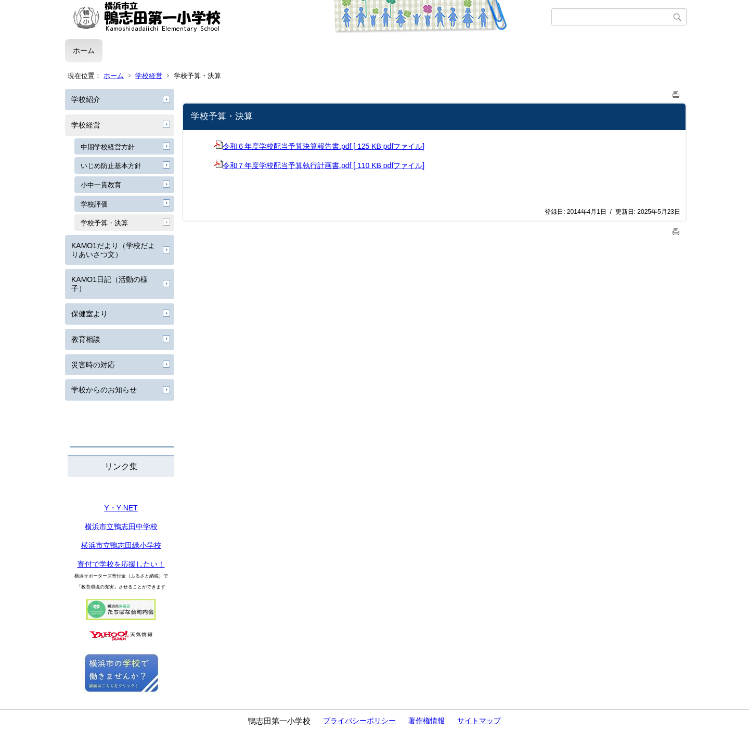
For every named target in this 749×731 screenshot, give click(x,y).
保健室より (89, 314)
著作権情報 (426, 720)
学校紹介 (85, 99)
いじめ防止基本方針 (111, 166)
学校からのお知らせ (104, 390)
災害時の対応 (93, 365)
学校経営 (148, 76)
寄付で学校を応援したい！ (121, 564)
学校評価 (94, 204)
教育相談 (85, 339)
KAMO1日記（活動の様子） (109, 283)
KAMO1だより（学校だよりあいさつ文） (113, 250)
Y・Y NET (120, 508)
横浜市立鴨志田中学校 (121, 526)
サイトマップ (479, 720)
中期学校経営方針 (108, 147)
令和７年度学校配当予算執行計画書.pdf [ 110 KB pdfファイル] (319, 165)
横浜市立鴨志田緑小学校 (121, 545)
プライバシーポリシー (359, 720)
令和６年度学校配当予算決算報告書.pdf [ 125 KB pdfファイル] (319, 146)
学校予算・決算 (104, 223)
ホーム (84, 50)
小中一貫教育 (101, 185)
